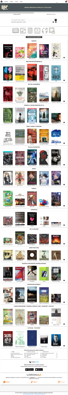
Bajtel (27, 356)
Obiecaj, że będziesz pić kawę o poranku (32, 353)
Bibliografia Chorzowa (51, 14)
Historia (11, 1)
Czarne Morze (44, 357)
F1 (59, 1)
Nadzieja (12, 355)
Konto (21, 1)
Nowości (6, 1)
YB (51, 1)
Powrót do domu (29, 357)
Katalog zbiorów (16, 14)
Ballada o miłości (44, 354)
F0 (56, 1)
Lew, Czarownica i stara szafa (15, 353)
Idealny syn (44, 356)
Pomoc (16, 1)
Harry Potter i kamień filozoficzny (15, 357)
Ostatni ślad (12, 356)
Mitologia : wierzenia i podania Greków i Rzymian (18, 354)
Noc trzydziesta (44, 355)
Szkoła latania (29, 355)
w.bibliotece (33, 377)
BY (53, 1)
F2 (61, 1)
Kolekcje (24, 21)
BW (49, 1)
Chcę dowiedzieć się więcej (28, 393)
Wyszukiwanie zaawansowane (16, 21)
